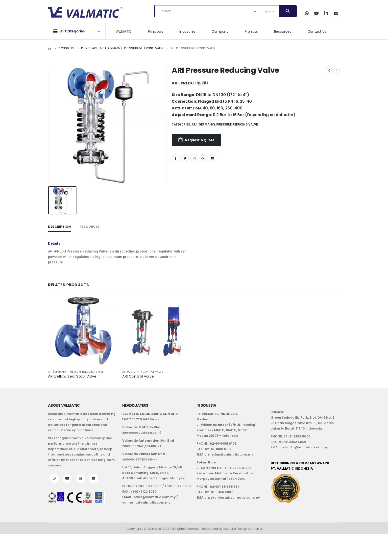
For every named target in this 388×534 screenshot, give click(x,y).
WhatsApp (307, 13)
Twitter (185, 158)
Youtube (67, 478)
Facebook (176, 158)
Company (220, 31)
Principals (155, 31)
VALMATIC (124, 31)
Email (336, 13)
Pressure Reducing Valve (237, 124)
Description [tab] (59, 226)
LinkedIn (194, 158)
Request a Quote (199, 140)
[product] (82, 331)
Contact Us (317, 31)
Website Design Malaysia (242, 528)
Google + (203, 158)
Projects (251, 31)
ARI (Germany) (203, 124)
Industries (187, 31)
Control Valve (153, 372)
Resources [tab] (89, 226)
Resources (282, 31)
